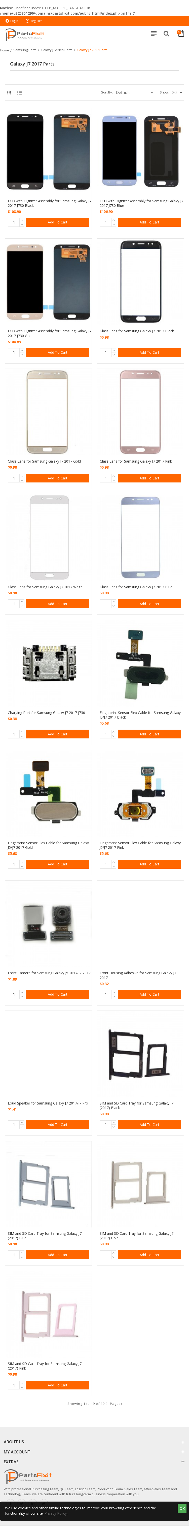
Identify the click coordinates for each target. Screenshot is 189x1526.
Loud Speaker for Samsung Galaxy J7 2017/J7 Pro (48, 1103)
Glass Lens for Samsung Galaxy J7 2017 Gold (44, 461)
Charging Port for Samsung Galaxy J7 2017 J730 (46, 712)
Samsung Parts (24, 50)
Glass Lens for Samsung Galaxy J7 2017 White (45, 587)
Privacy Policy (56, 1513)
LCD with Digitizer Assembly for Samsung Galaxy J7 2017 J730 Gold (49, 333)
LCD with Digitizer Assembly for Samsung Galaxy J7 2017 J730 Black (49, 203)
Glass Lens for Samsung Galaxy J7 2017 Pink (136, 461)
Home (4, 50)
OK (182, 1508)
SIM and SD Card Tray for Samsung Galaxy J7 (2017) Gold (136, 1235)
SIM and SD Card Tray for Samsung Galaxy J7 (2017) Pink (45, 1366)
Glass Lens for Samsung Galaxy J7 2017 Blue (136, 587)
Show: (164, 92)
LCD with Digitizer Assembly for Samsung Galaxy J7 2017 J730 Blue (141, 203)
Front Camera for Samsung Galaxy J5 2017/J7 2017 (49, 973)
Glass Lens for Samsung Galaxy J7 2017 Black (137, 331)
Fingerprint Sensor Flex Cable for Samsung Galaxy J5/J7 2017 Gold (48, 845)
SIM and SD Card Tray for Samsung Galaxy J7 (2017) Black (136, 1105)
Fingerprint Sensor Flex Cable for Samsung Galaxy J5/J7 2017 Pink (140, 845)
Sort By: (107, 92)
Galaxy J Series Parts (56, 50)
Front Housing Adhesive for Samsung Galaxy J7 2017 (138, 975)
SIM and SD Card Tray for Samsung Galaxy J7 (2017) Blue (45, 1235)
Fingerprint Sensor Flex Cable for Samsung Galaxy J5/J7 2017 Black (140, 715)
